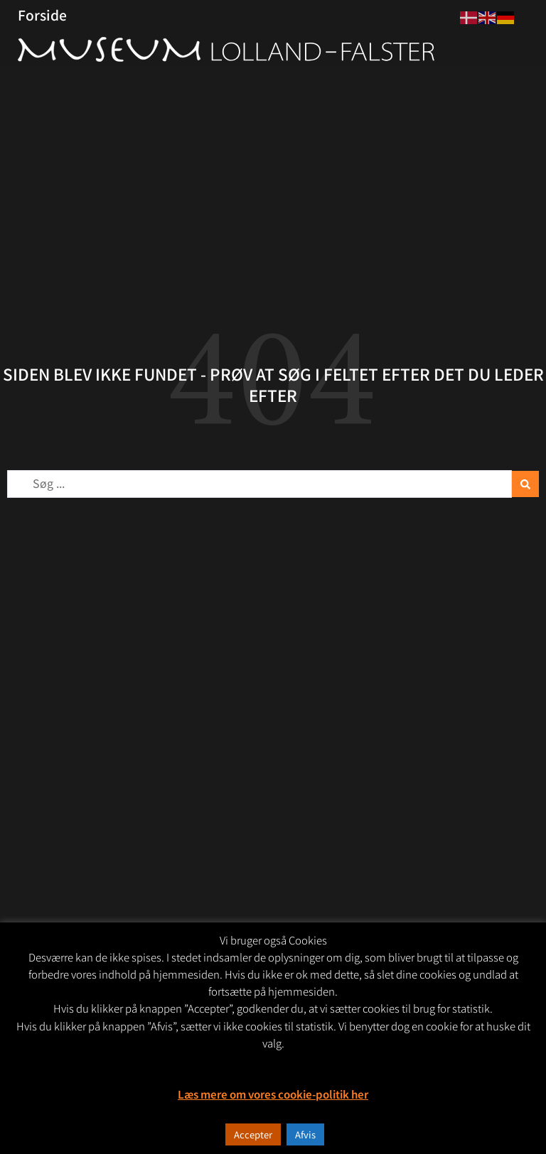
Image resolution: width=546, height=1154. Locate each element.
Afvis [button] (305, 1134)
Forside (42, 15)
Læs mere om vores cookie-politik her (273, 1094)
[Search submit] (525, 484)
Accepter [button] (253, 1134)
